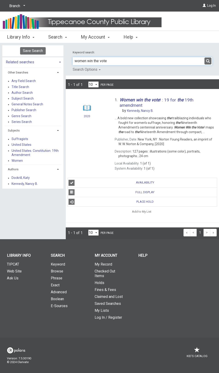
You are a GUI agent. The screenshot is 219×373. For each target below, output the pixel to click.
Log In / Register (108, 317)
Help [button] (130, 37)
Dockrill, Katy (21, 178)
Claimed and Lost (109, 296)
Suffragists (20, 139)
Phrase (56, 278)
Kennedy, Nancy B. (25, 184)
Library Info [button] (20, 37)
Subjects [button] (14, 130)
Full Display (111, 192)
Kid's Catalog (197, 354)
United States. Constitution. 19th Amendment (35, 153)
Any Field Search (24, 81)
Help (142, 255)
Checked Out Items (105, 273)
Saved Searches (108, 303)
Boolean (57, 299)
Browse (57, 271)
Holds (99, 283)
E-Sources (59, 306)
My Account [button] (95, 37)
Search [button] (57, 37)
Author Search (22, 93)
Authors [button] (13, 169)
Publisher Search (24, 110)
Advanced (59, 292)
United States (21, 145)
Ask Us (12, 278)
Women (17, 160)
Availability (111, 183)
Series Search (22, 122)
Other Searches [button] (18, 72)
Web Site (14, 271)
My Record (103, 264)
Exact (55, 285)
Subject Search (23, 98)
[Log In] (204, 5)
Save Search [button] (33, 51)
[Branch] (16, 6)
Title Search (20, 87)
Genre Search (21, 116)
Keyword (58, 264)
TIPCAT (13, 264)
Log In (211, 5)
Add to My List (141, 211)
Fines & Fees (105, 289)
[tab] (32, 61)
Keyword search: (84, 52)
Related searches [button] (20, 62)
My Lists (102, 310)
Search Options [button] (87, 69)
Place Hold (111, 202)
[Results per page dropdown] (93, 84)
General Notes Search (27, 104)
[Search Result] (87, 108)
